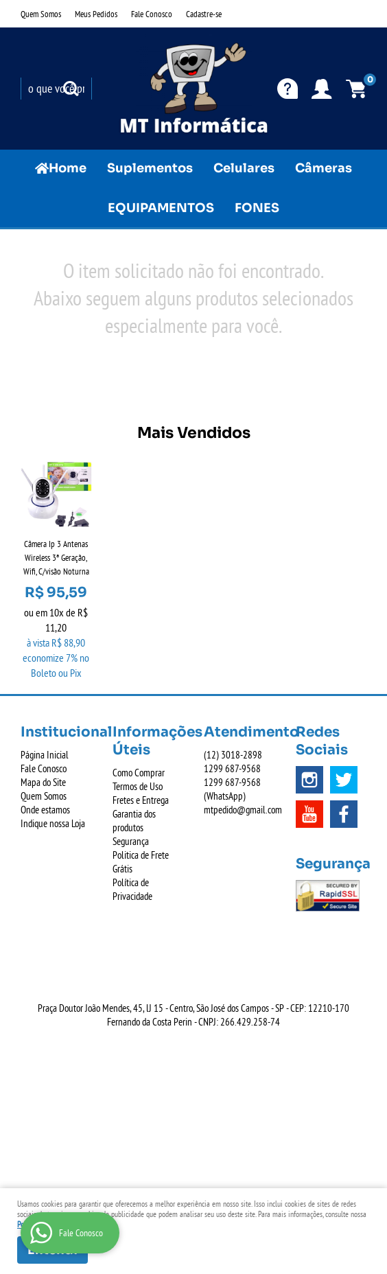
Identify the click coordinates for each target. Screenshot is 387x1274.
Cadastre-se (204, 13)
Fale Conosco (151, 13)
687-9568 (232, 768)
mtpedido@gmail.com (243, 809)
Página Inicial (45, 754)
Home (67, 168)
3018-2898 (233, 754)
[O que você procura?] (71, 89)
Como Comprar (139, 772)
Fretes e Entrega (141, 800)
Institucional (56, 732)
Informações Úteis (148, 740)
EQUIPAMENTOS (161, 208)
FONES (257, 208)
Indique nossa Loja (53, 823)
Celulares (243, 168)
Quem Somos (41, 13)
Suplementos (150, 168)
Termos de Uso (138, 786)
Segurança (131, 841)
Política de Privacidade (132, 889)
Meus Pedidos (96, 13)
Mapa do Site (43, 782)
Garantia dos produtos (134, 820)
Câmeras (323, 168)
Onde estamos (45, 809)
